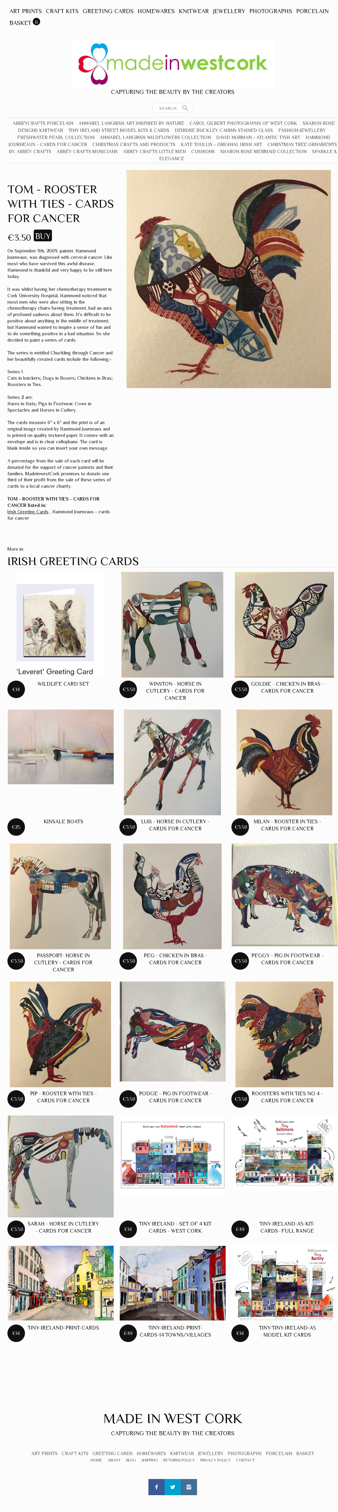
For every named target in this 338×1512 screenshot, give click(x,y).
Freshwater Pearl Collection (55, 137)
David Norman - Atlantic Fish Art (258, 137)
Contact (245, 1460)
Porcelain (312, 11)
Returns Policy (179, 1460)
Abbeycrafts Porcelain (43, 123)
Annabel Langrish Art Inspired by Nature (131, 123)
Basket (20, 23)
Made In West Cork (172, 1418)
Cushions (203, 151)
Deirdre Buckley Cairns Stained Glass (224, 130)
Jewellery (229, 11)
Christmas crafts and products (133, 144)
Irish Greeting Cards (28, 511)
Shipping (149, 1460)
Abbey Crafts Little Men (154, 151)
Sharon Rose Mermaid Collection (263, 151)
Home (96, 1460)
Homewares (156, 11)
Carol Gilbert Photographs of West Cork (243, 123)
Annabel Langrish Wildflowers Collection (155, 137)
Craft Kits (62, 11)
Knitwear (194, 11)
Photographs (270, 11)
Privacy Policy (215, 1460)
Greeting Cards (108, 11)
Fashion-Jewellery (302, 130)
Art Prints (25, 11)
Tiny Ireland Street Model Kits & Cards (118, 130)
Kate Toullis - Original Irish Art (221, 144)
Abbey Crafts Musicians (87, 151)
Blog (131, 1460)
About (114, 1460)
